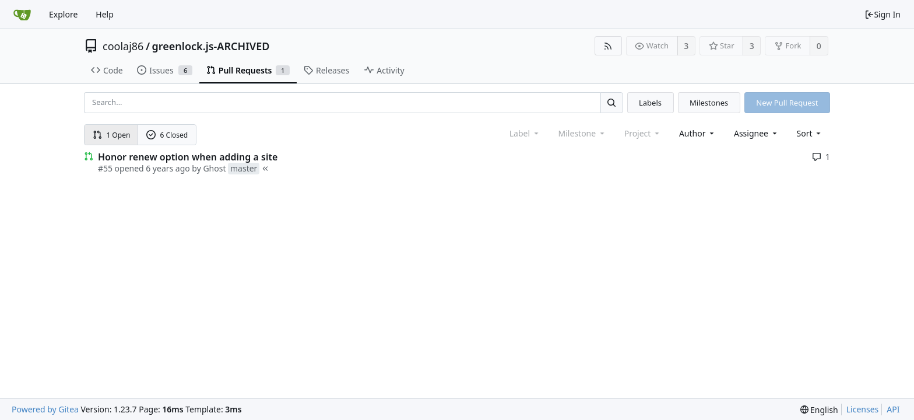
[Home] (22, 14)
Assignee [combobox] (756, 133)
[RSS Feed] (608, 45)
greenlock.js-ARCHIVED (211, 46)
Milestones (709, 102)
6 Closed (167, 135)
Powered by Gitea (45, 409)
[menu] (810, 133)
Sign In (882, 14)
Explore (63, 14)
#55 (105, 168)
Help (105, 14)
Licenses (862, 409)
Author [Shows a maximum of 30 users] (697, 133)
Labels (650, 102)
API (893, 409)
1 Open (112, 135)
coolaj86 (123, 46)
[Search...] (611, 102)
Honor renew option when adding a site (187, 157)
